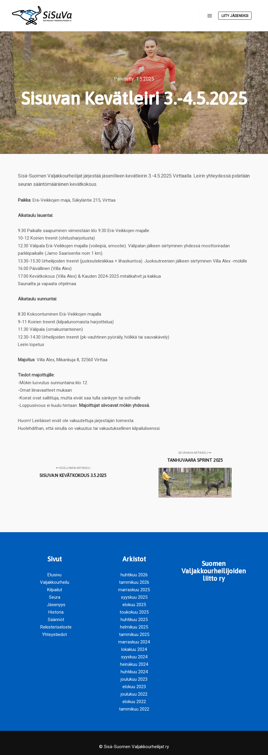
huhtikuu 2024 (134, 671)
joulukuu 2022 (134, 694)
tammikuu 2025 (134, 634)
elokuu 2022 (134, 701)
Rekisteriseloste (56, 627)
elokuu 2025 (134, 604)
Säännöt (56, 619)
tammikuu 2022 (134, 709)
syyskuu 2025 (134, 597)
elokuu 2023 (134, 686)
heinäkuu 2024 (134, 664)
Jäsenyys (56, 604)
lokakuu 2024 (134, 649)
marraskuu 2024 (134, 642)
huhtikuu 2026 (134, 575)
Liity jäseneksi (234, 16)
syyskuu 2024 (134, 657)
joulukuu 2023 (134, 679)
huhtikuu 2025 (134, 619)
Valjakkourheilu (54, 582)
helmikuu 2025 (134, 627)
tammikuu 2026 (134, 582)
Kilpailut (54, 589)
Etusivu (54, 575)
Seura (54, 597)
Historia (56, 612)
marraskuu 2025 (134, 589)
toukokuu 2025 (134, 612)
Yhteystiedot (54, 634)
